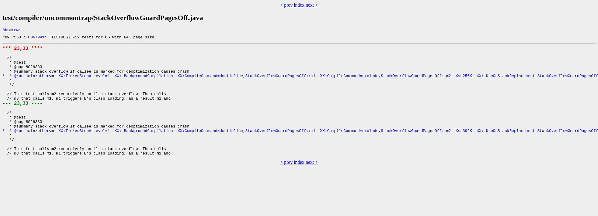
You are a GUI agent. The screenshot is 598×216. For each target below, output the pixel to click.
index (299, 5)
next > (312, 5)
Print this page (11, 29)
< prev (286, 5)
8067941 (36, 37)
